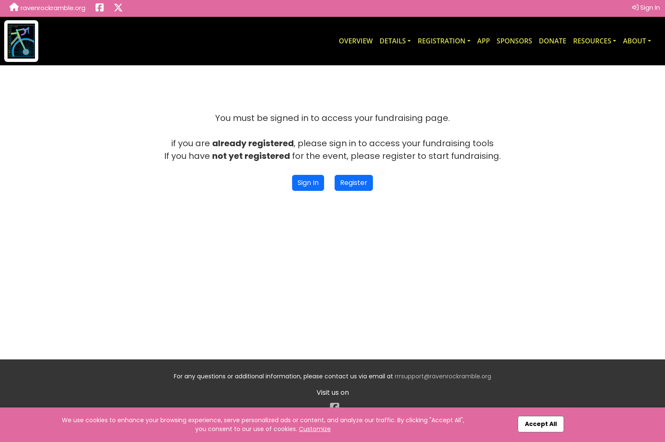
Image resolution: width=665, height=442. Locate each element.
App (483, 41)
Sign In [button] (646, 7)
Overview (356, 41)
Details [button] (393, 41)
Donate (552, 41)
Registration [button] (441, 41)
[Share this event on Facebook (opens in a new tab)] (100, 8)
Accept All (541, 424)
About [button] (634, 41)
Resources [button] (592, 41)
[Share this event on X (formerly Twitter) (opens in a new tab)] (118, 8)
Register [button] (353, 183)
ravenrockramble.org (47, 7)
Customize (315, 429)
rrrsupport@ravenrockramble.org (443, 376)
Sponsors (514, 41)
